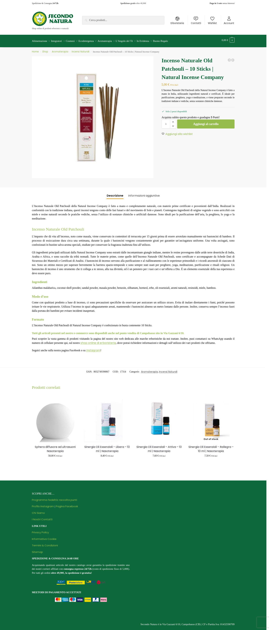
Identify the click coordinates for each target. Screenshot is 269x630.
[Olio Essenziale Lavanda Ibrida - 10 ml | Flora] (229, 58)
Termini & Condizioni (45, 543)
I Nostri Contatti (42, 517)
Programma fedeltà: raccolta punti (54, 498)
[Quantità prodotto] (166, 122)
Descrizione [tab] (115, 194)
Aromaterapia (60, 49)
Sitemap (37, 550)
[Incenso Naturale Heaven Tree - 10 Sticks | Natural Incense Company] (233, 58)
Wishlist (212, 20)
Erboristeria (177, 20)
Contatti (196, 20)
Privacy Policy (40, 530)
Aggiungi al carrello (206, 122)
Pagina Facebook (67, 504)
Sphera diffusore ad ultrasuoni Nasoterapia (55, 447)
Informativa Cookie (44, 537)
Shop (45, 49)
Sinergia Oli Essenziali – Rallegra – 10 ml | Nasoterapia (210, 447)
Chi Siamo (38, 511)
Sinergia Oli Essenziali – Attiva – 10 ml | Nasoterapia (159, 447)
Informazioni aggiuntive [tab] (144, 194)
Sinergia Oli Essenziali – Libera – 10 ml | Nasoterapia (107, 447)
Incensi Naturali (80, 49)
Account (229, 20)
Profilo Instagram (43, 504)
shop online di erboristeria (98, 341)
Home (35, 49)
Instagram (93, 348)
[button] (228, 40)
